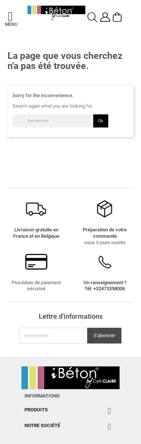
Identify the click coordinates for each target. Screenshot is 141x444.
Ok (100, 120)
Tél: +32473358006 (105, 288)
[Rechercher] (60, 121)
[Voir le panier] (118, 17)
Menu (10, 24)
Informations (42, 396)
